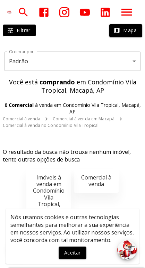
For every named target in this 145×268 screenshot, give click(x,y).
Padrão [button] (18, 61)
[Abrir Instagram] (64, 12)
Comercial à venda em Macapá (83, 119)
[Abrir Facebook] (44, 12)
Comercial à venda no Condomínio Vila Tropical (51, 125)
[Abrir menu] (127, 12)
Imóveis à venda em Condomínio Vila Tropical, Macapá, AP (49, 194)
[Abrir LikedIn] (105, 12)
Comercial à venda (21, 119)
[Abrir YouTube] (85, 12)
